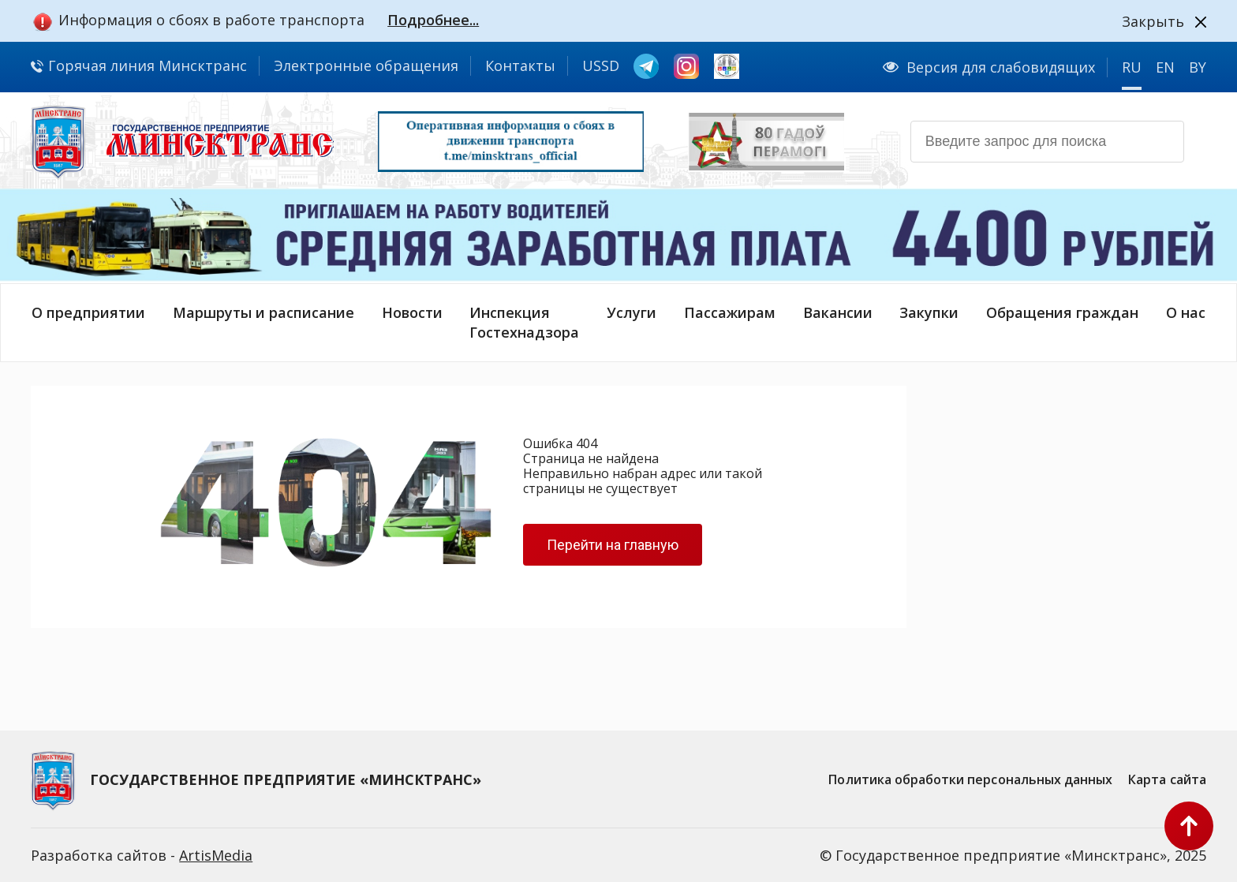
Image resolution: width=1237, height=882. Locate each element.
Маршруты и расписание (263, 312)
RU (1132, 67)
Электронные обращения (366, 65)
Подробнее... (433, 19)
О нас (1185, 312)
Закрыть (1153, 21)
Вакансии (838, 312)
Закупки (929, 312)
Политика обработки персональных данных (970, 779)
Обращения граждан (1062, 312)
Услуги (631, 312)
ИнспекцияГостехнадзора (524, 322)
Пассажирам (729, 312)
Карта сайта (1167, 779)
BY (1197, 67)
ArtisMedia (215, 855)
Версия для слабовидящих (989, 67)
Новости (412, 312)
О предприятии (88, 312)
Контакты (520, 65)
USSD (600, 65)
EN (1165, 67)
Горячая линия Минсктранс (139, 65)
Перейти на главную (612, 544)
